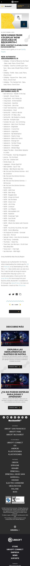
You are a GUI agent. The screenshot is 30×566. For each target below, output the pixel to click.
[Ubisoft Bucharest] (15, 434)
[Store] (15, 546)
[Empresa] (15, 552)
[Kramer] (15, 468)
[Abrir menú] (2, 6)
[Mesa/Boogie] (15, 486)
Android (6, 266)
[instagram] (22, 417)
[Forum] (26, 417)
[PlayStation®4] (15, 451)
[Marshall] (15, 477)
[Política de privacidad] (15, 565)
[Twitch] (11, 417)
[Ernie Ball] (15, 471)
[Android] (15, 448)
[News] (15, 555)
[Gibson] (15, 462)
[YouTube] (7, 417)
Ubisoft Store (15, 283)
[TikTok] (4, 417)
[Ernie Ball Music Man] (15, 474)
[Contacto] (15, 563)
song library (5, 278)
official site (21, 285)
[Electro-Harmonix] (15, 483)
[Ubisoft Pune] (15, 431)
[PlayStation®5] (15, 454)
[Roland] (15, 489)
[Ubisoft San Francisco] (15, 428)
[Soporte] (15, 558)
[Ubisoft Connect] (15, 549)
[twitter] (15, 417)
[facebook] (19, 417)
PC (7, 269)
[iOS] (15, 445)
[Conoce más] (15, 366)
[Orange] (15, 480)
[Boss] (15, 491)
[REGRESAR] (15, 311)
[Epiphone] (15, 465)
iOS (27, 264)
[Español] (15, 528)
